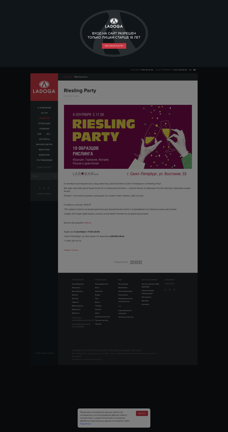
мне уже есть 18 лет (114, 46)
